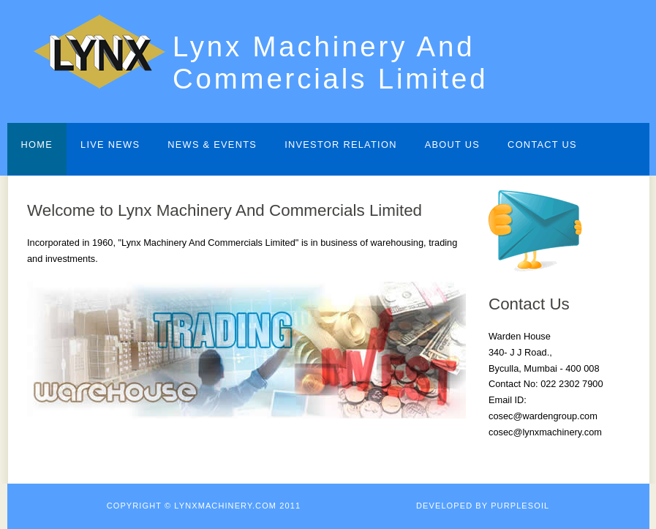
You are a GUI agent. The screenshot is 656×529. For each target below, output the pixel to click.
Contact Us (542, 144)
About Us (452, 144)
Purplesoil (520, 505)
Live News (110, 144)
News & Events (212, 144)
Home (37, 144)
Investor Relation (340, 144)
